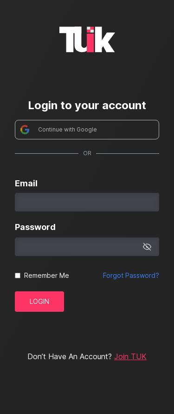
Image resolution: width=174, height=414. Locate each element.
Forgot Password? (131, 275)
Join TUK (130, 356)
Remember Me (46, 275)
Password (35, 227)
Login (39, 301)
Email (26, 183)
